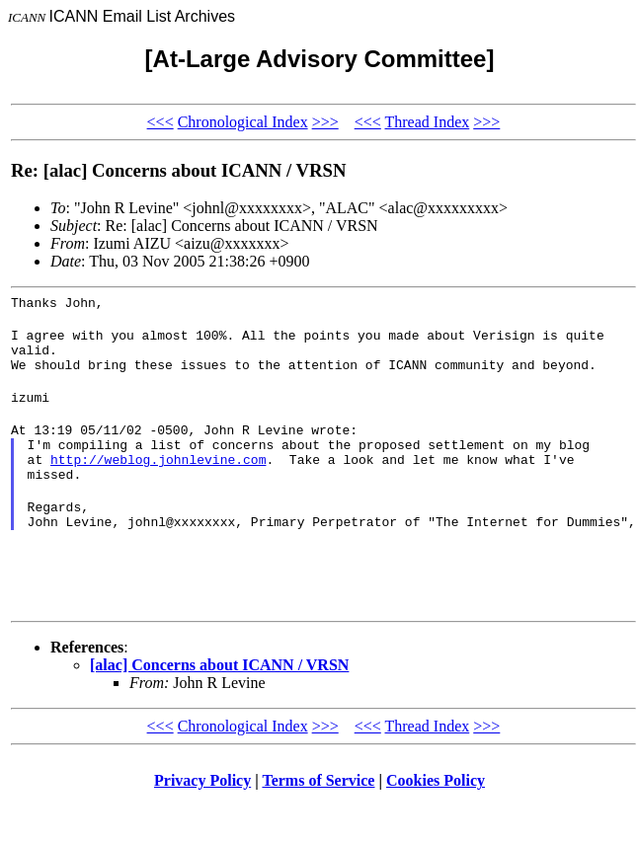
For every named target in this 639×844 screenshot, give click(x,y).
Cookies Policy (435, 818)
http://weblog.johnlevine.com (158, 483)
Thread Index (426, 122)
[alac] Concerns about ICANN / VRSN (219, 703)
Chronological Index (243, 122)
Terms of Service (318, 818)
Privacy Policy (202, 818)
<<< (160, 122)
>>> (325, 122)
